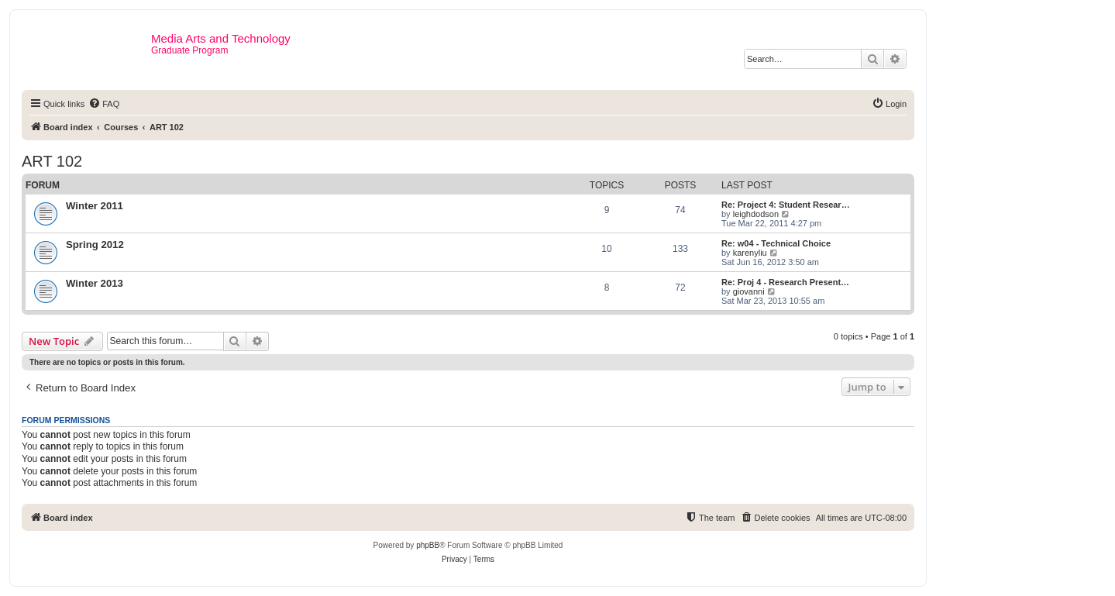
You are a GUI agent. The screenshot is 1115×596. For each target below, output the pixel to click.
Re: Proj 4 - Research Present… (785, 282)
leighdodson (756, 214)
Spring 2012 (95, 244)
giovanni (749, 291)
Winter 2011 (94, 206)
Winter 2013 (94, 283)
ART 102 (52, 161)
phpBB (427, 545)
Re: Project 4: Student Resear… (785, 204)
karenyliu (750, 252)
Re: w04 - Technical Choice (776, 243)
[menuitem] (103, 104)
